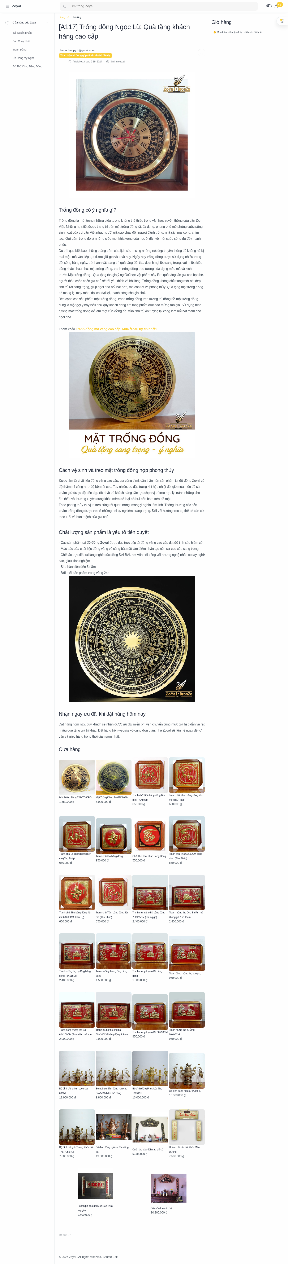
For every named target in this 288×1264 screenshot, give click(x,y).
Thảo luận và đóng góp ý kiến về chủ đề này (85, 55)
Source (107, 1257)
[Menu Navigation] (7, 6)
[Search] (159, 6)
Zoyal (16, 6)
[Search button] (65, 6)
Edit (115, 1257)
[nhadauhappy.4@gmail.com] (77, 50)
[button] (269, 6)
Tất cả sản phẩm (22, 32)
